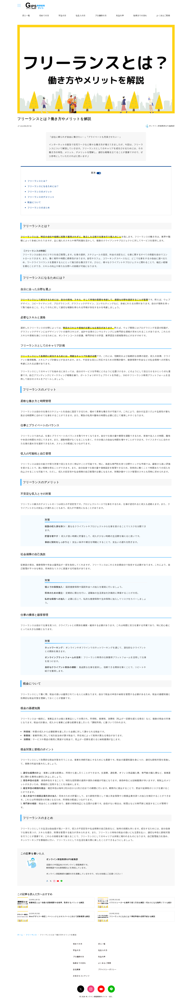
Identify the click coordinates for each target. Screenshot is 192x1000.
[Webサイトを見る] (47, 881)
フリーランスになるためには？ (43, 186)
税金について (34, 202)
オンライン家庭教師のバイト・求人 (99, 996)
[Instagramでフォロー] (54, 881)
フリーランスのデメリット (40, 196)
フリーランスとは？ (37, 180)
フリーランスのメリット (39, 191)
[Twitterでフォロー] (80, 989)
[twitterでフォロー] (51, 881)
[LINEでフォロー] (62, 881)
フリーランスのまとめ (38, 207)
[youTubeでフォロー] (58, 881)
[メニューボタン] (19, 5)
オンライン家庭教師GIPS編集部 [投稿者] (160, 126)
